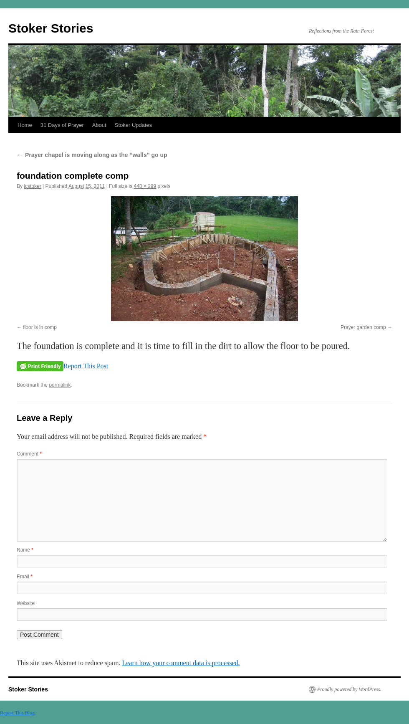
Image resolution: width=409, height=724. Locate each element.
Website (26, 603)
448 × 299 (145, 186)
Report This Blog (17, 713)
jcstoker (32, 186)
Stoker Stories (50, 28)
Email (25, 577)
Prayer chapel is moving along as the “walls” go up (92, 155)
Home (25, 125)
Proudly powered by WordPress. (349, 689)
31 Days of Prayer (62, 125)
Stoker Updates (133, 125)
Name (25, 550)
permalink (60, 385)
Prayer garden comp (363, 327)
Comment (29, 454)
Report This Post (85, 366)
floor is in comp (40, 327)
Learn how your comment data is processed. (181, 662)
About (99, 125)
